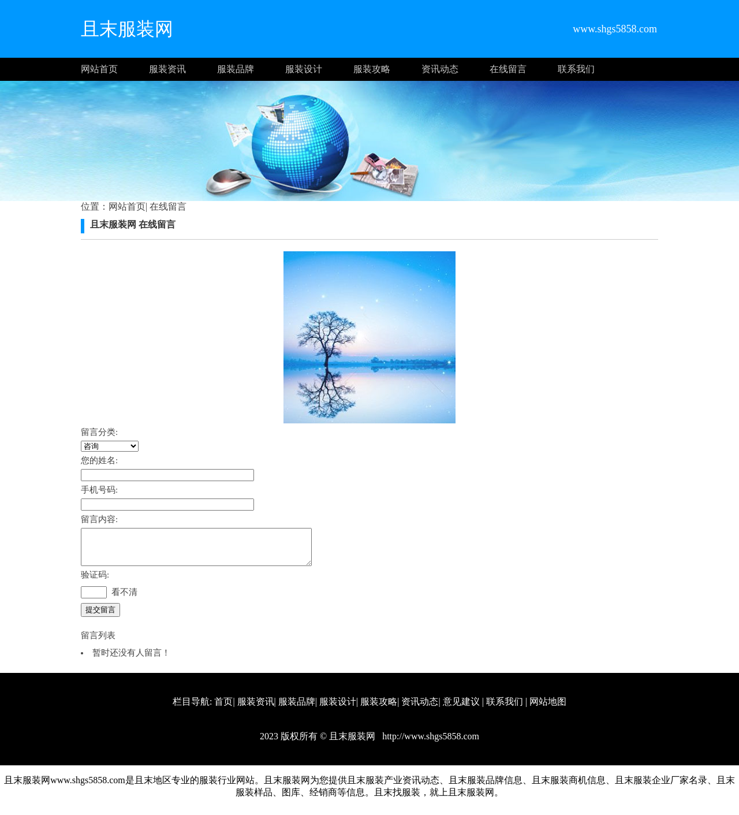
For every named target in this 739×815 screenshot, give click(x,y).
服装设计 (303, 69)
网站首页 (99, 69)
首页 (223, 708)
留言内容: (99, 519)
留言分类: (99, 432)
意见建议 (461, 708)
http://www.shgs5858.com (429, 743)
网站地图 (547, 708)
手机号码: (99, 489)
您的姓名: (99, 460)
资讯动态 (439, 69)
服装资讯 (167, 69)
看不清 (124, 599)
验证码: (95, 581)
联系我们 (576, 69)
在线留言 (508, 69)
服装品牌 (235, 69)
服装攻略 (371, 69)
